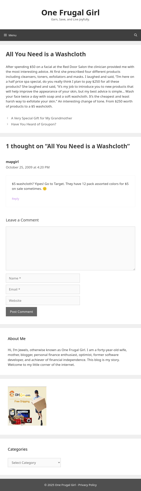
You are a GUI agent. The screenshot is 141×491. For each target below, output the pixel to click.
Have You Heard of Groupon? (33, 124)
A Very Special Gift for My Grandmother (41, 118)
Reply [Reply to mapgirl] (15, 198)
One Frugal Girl (70, 12)
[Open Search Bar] (135, 35)
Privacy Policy (87, 485)
